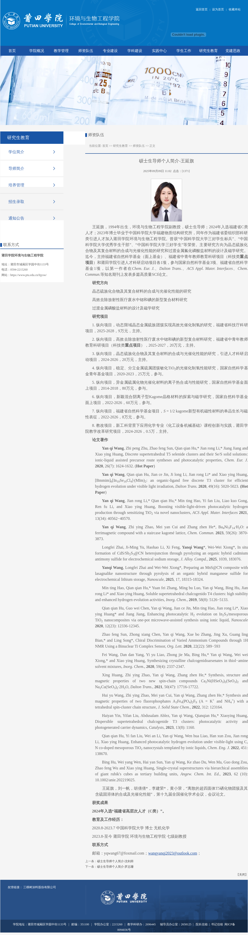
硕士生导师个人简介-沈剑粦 (115, 861)
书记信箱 (217, 924)
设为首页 (218, 9)
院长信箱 (201, 924)
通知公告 (16, 218)
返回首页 (202, 9)
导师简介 (16, 168)
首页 (105, 146)
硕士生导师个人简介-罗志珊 (115, 866)
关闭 (242, 874)
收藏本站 (235, 9)
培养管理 (16, 185)
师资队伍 (139, 146)
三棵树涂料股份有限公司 (39, 887)
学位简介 (16, 152)
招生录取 (16, 201)
